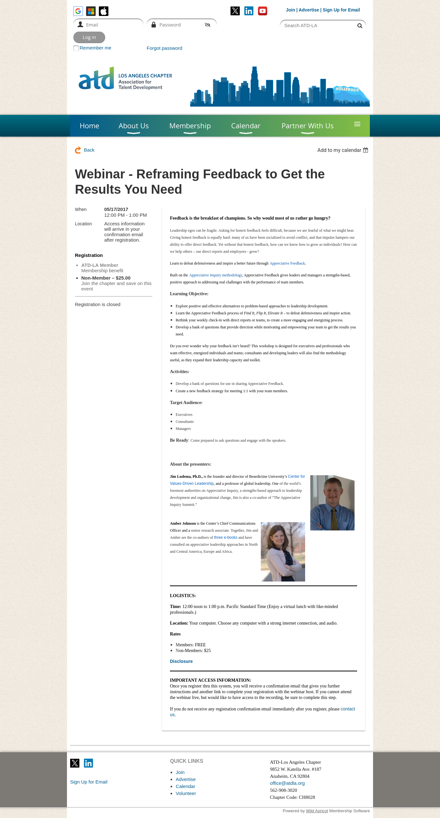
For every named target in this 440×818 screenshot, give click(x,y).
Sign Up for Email (88, 781)
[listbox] (343, 150)
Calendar (185, 786)
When (81, 209)
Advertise (309, 9)
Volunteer (186, 793)
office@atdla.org (287, 783)
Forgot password (164, 48)
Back (89, 150)
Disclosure (181, 661)
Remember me (95, 47)
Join (290, 9)
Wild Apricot (317, 810)
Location (83, 223)
